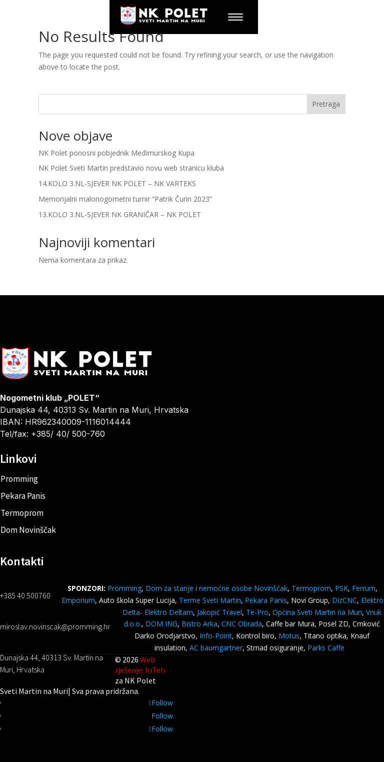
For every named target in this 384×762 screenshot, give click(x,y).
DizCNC (344, 600)
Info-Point (215, 635)
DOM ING (162, 623)
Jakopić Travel (219, 612)
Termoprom (22, 512)
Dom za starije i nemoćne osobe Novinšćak (217, 588)
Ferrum (364, 588)
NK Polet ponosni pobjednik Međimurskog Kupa (116, 153)
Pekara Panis (23, 495)
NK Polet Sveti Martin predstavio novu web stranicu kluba (131, 168)
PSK (341, 588)
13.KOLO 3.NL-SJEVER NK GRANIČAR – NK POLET (119, 214)
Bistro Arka (200, 623)
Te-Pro (257, 612)
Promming (19, 478)
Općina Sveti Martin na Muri (317, 612)
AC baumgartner (216, 647)
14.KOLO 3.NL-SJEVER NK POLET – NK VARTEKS (117, 183)
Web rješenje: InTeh (140, 664)
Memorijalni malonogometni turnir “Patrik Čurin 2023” (125, 199)
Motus (289, 635)
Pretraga (326, 104)
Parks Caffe (326, 647)
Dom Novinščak (28, 529)
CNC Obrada (242, 623)
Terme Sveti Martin (210, 600)
